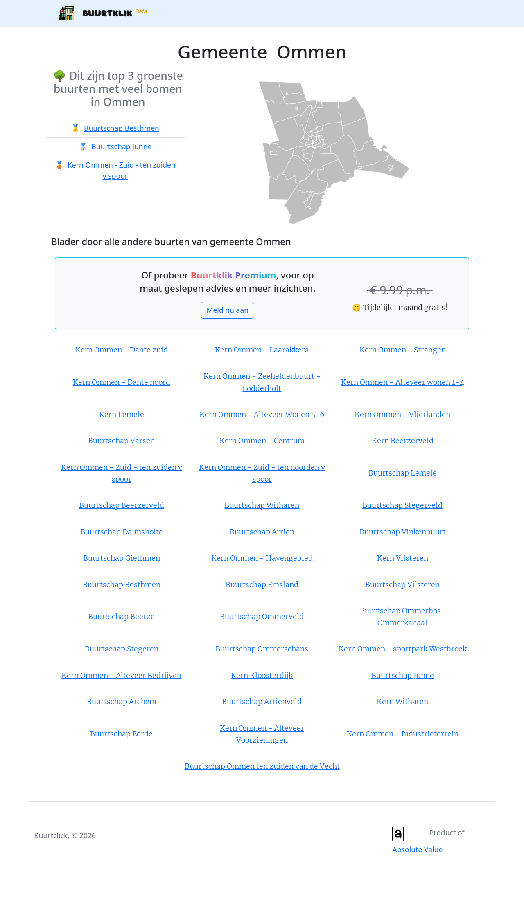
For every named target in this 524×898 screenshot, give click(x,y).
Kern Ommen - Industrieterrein (402, 734)
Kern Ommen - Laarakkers (262, 350)
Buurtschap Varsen (121, 440)
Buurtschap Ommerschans (261, 648)
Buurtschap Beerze (121, 616)
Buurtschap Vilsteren (402, 584)
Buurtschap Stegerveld (402, 505)
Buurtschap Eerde (121, 734)
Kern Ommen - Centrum (262, 440)
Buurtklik (103, 13)
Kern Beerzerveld (403, 440)
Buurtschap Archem (121, 701)
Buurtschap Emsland (262, 584)
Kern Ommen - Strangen (402, 350)
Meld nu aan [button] (227, 310)
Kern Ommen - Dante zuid (121, 350)
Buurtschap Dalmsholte (121, 532)
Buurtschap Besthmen (121, 128)
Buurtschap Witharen (261, 505)
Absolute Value (418, 849)
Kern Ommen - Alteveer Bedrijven (121, 675)
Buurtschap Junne (121, 146)
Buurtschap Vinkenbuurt (402, 532)
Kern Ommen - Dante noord (121, 382)
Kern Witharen (402, 701)
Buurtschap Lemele (402, 473)
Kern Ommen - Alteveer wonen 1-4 (402, 382)
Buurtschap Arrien (262, 532)
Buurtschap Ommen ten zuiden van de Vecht (262, 766)
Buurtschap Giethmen (121, 558)
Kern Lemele (121, 414)
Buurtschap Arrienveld (262, 701)
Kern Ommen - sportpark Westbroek (403, 648)
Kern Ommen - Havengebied (262, 558)
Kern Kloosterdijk (262, 675)
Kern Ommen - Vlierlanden (402, 414)
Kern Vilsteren (402, 558)
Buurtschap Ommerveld (262, 616)
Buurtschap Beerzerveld (121, 505)
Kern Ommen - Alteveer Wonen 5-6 (262, 414)
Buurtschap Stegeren (121, 648)
